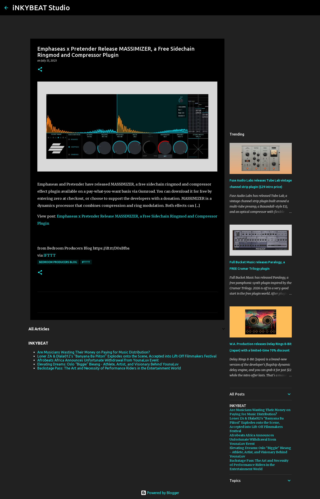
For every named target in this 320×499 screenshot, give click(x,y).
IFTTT (50, 255)
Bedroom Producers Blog (58, 262)
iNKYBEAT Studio (41, 8)
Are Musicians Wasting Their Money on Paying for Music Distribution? (93, 352)
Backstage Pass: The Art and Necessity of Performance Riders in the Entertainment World (109, 368)
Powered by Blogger (160, 493)
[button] (40, 70)
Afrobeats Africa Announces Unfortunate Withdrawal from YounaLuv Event (98, 360)
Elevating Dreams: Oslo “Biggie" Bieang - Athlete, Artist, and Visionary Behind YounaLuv (107, 364)
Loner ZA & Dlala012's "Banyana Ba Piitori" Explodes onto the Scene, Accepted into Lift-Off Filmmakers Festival (126, 356)
